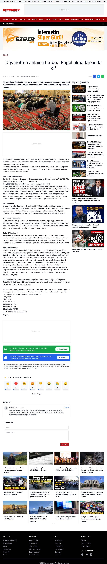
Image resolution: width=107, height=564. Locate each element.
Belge (5, 555)
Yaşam (54, 19)
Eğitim (48, 19)
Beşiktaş (58, 544)
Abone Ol (63, 357)
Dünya (61, 19)
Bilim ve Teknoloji (77, 19)
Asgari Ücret (33, 541)
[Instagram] (91, 555)
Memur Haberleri (35, 550)
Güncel (14, 19)
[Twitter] (87, 555)
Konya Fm (6, 553)
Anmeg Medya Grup (10, 541)
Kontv (5, 547)
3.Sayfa (41, 19)
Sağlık (67, 19)
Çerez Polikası (86, 544)
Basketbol (58, 553)
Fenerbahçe (59, 550)
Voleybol (58, 555)
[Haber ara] (102, 24)
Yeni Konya (7, 550)
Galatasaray (59, 547)
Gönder (64, 445)
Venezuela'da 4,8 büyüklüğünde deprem (32, 24)
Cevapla (66, 408)
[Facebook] (82, 555)
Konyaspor (59, 541)
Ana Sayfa (6, 19)
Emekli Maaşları (34, 553)
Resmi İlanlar (89, 19)
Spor (28, 19)
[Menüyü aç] (103, 19)
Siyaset (34, 19)
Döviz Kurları (33, 544)
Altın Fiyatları (33, 547)
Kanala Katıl (62, 349)
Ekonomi (22, 19)
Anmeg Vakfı (7, 544)
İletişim (98, 19)
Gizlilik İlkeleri (85, 547)
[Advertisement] (64, 9)
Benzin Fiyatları (34, 555)
